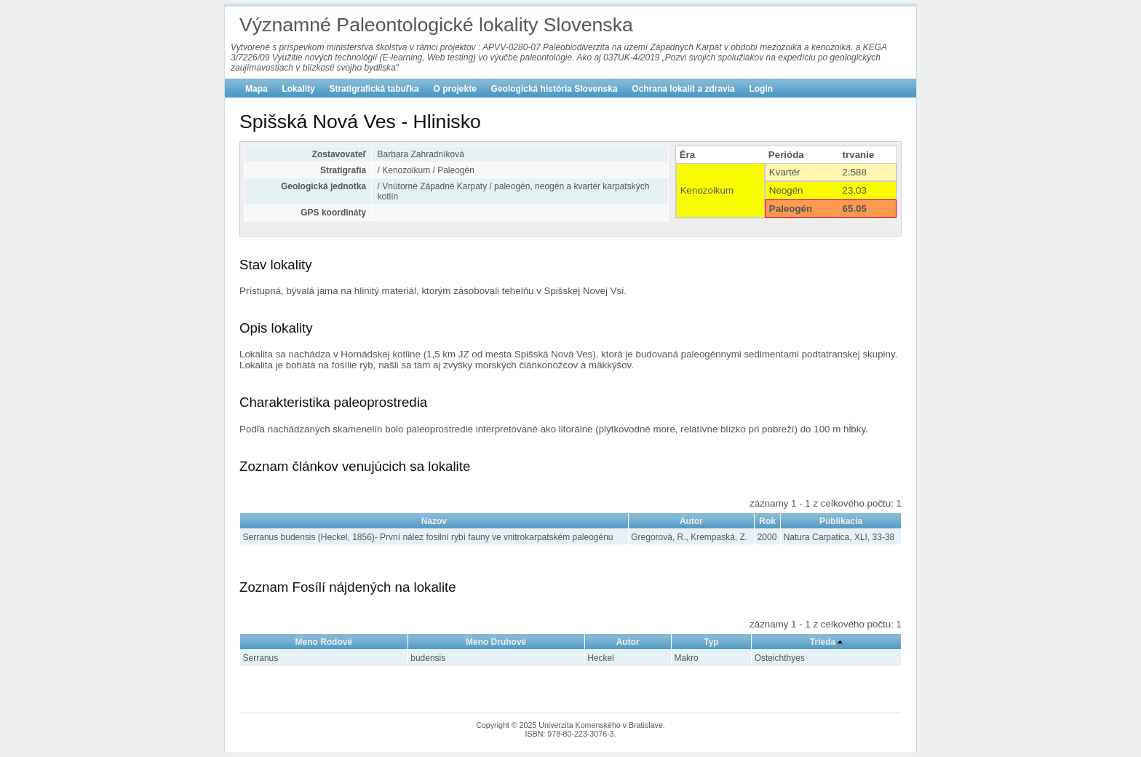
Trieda (822, 642)
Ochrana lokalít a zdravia (683, 89)
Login (761, 89)
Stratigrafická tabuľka (373, 89)
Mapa (256, 89)
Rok (767, 521)
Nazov (434, 521)
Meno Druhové (496, 642)
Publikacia (840, 521)
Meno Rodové (324, 642)
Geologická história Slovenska (554, 89)
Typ (711, 642)
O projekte (455, 89)
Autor (691, 521)
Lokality (298, 89)
